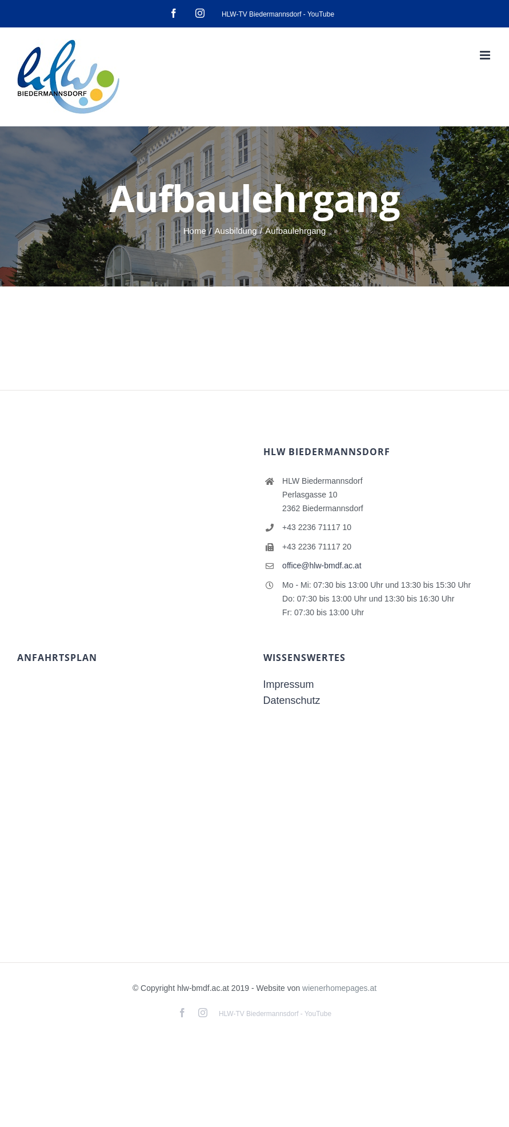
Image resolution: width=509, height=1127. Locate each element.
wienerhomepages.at (339, 988)
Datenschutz (291, 700)
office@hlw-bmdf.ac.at (321, 565)
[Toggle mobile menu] (486, 55)
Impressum (288, 684)
